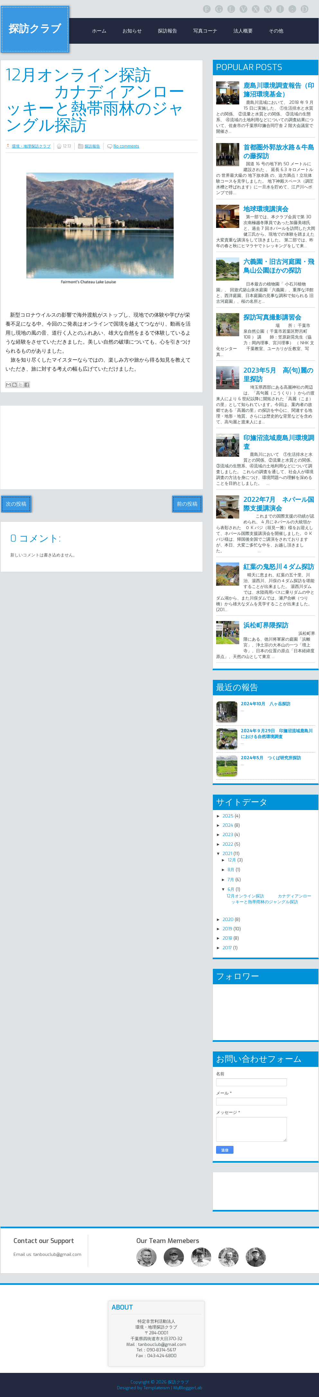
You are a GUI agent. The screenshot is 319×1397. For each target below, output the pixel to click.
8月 (231, 869)
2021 (227, 853)
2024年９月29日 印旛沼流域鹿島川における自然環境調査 (277, 733)
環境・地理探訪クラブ (31, 146)
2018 (227, 938)
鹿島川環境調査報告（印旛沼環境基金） (278, 90)
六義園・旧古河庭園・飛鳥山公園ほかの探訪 (278, 266)
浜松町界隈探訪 (265, 625)
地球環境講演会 (265, 209)
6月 (231, 889)
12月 (232, 860)
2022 (228, 844)
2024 (228, 825)
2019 (227, 929)
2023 (228, 834)
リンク (230, 1188)
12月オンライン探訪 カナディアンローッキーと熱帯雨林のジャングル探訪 (95, 100)
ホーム (99, 31)
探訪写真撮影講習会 (272, 317)
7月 (231, 879)
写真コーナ (205, 31)
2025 (228, 816)
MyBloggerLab (187, 1388)
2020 (228, 919)
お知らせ (132, 31)
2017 (227, 948)
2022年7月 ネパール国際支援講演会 (278, 504)
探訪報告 (167, 31)
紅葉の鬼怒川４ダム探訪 (278, 567)
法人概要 (243, 31)
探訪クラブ (35, 28)
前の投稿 (187, 503)
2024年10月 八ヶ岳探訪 (265, 704)
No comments (126, 146)
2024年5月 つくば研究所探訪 (271, 758)
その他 (276, 31)
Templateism (156, 1388)
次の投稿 (16, 503)
